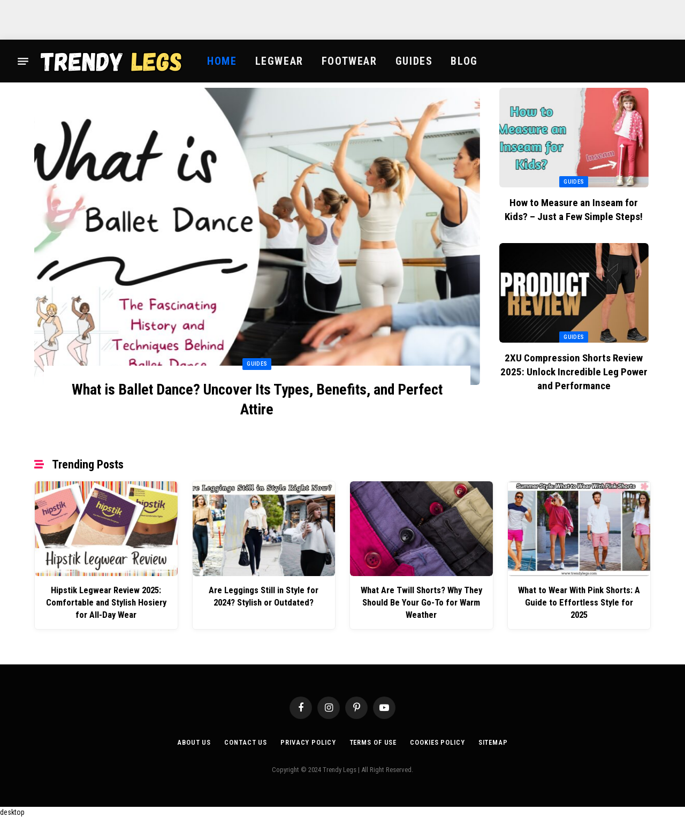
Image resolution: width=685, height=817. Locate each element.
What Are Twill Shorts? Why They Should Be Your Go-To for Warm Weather (421, 602)
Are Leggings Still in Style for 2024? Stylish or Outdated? (263, 597)
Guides (414, 61)
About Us (191, 741)
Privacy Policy (306, 741)
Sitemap (495, 741)
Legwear (279, 61)
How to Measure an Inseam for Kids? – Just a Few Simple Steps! (574, 209)
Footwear (349, 61)
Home (222, 61)
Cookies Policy (438, 741)
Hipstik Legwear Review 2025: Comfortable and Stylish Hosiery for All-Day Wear (106, 602)
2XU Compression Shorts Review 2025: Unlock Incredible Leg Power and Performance (574, 372)
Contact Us (243, 741)
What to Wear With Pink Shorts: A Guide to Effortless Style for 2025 (579, 597)
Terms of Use (372, 741)
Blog (464, 61)
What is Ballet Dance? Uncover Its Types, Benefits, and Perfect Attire (257, 400)
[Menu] (23, 61)
